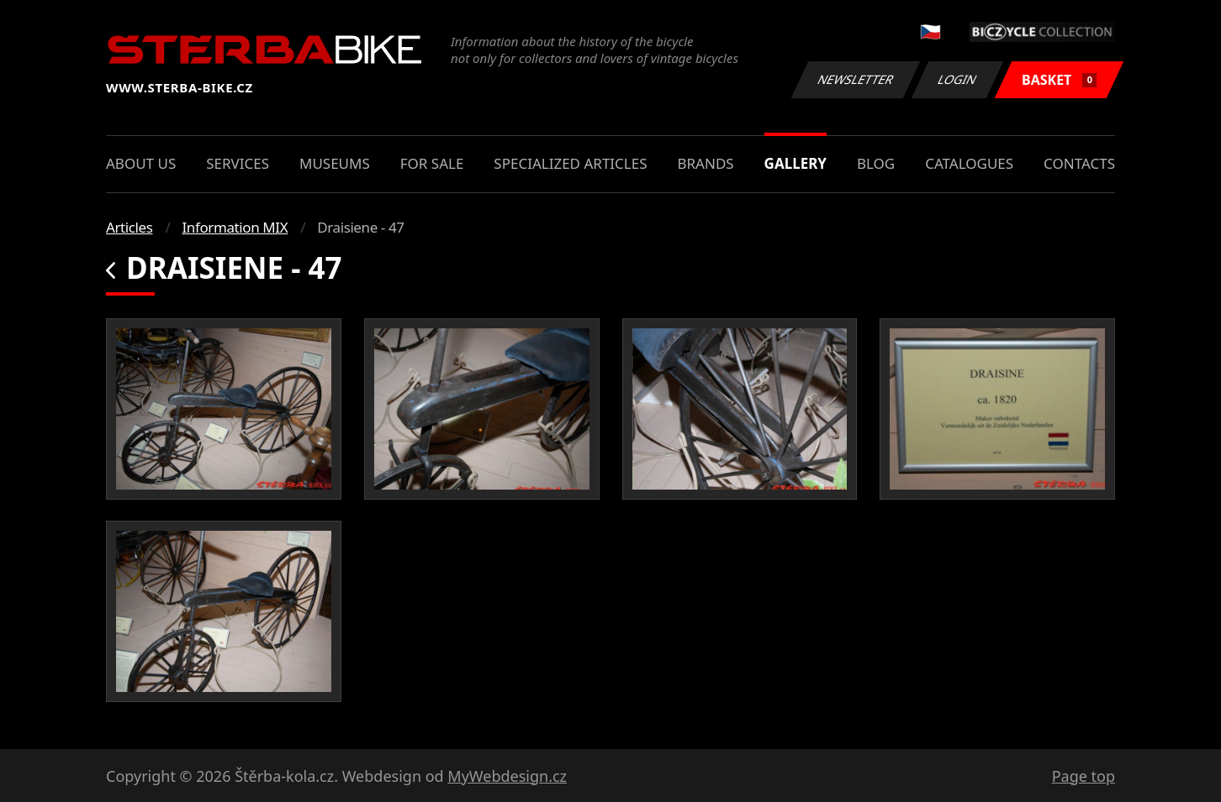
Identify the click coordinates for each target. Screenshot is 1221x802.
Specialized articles (570, 163)
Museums (334, 163)
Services (237, 163)
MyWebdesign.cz (507, 776)
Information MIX (235, 227)
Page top (1083, 776)
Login (957, 79)
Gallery (795, 163)
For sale (432, 163)
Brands (705, 163)
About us (141, 163)
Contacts (1079, 163)
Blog (876, 163)
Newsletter (855, 79)
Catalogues (969, 163)
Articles (129, 227)
